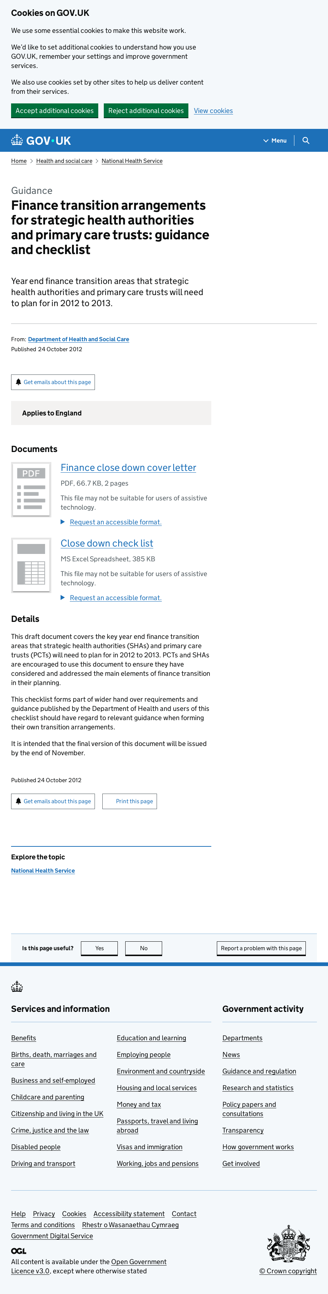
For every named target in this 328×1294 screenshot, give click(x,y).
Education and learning (151, 1038)
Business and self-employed (53, 1080)
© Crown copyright (288, 1271)
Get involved (241, 1163)
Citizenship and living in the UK (57, 1113)
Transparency (243, 1130)
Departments (242, 1038)
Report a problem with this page (261, 948)
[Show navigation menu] (275, 140)
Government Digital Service (52, 1236)
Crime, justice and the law (50, 1130)
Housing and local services (157, 1088)
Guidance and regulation (259, 1071)
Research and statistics (258, 1088)
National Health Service (132, 160)
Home (19, 160)
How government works (258, 1147)
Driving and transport (43, 1163)
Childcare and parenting (47, 1097)
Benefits (23, 1038)
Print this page (134, 801)
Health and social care (64, 160)
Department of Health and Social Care (78, 339)
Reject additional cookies (146, 110)
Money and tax (139, 1104)
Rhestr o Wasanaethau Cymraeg (130, 1225)
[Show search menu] (305, 140)
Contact (184, 1213)
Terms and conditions (43, 1225)
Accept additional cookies (55, 110)
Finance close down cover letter (128, 467)
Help (18, 1213)
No (151, 948)
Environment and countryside (161, 1071)
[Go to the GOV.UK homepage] (41, 140)
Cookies (74, 1213)
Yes (106, 948)
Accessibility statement (129, 1213)
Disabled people (36, 1147)
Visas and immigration (149, 1147)
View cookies (213, 110)
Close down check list (107, 543)
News (231, 1054)
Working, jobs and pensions (158, 1163)
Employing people (144, 1054)
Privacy (44, 1213)
